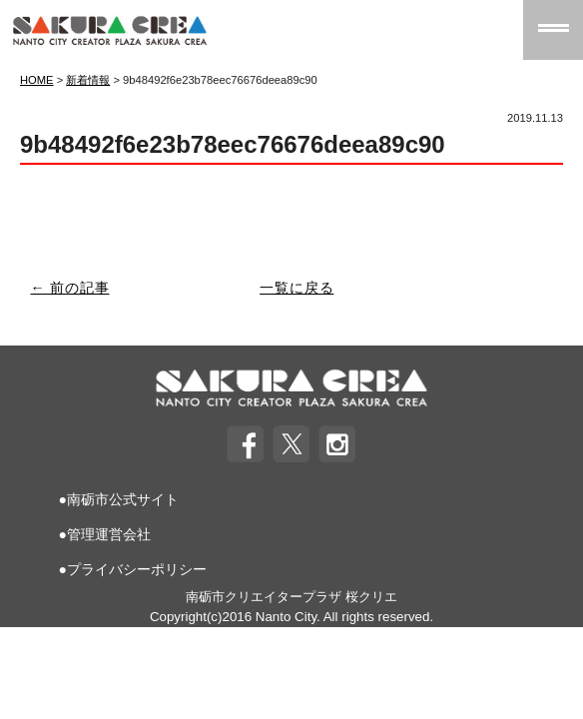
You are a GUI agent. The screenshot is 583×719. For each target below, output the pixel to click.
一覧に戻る (296, 288)
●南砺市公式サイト (118, 499)
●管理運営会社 (104, 534)
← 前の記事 (70, 288)
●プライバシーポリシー (132, 569)
